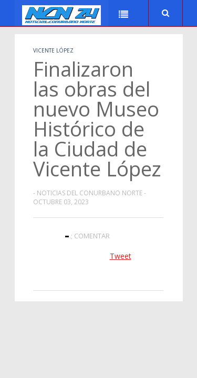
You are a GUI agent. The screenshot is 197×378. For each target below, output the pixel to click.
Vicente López (53, 50)
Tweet (120, 256)
